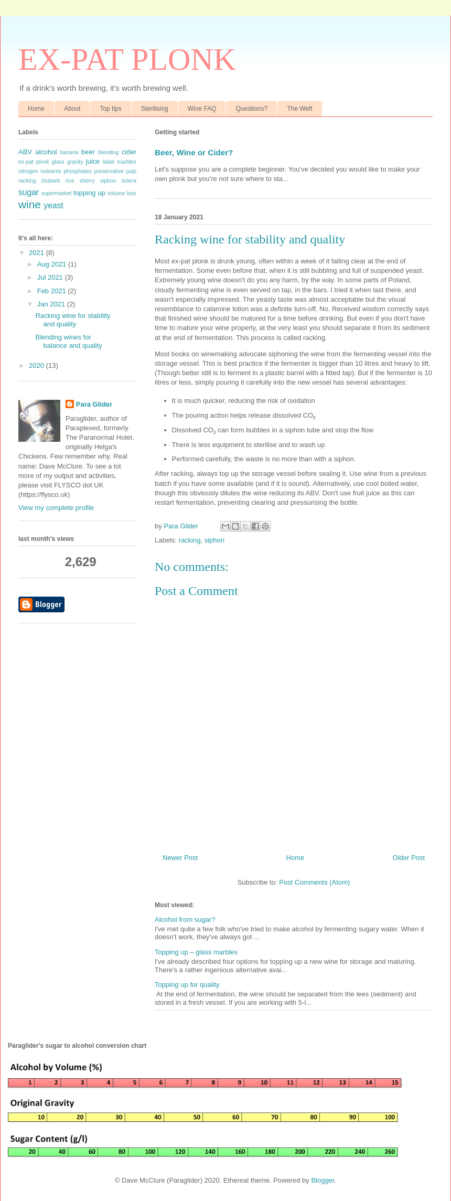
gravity (75, 162)
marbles (126, 162)
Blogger (322, 1180)
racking (190, 540)
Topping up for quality (187, 985)
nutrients (50, 171)
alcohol (46, 152)
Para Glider (94, 404)
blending (108, 152)
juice (93, 161)
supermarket (56, 193)
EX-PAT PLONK (127, 59)
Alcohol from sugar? (185, 919)
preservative (109, 171)
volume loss (122, 193)
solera (129, 181)
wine (29, 204)
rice (70, 181)
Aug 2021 (52, 264)
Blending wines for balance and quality (68, 341)
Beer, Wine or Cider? (194, 152)
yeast (53, 205)
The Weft (299, 108)
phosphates (77, 171)
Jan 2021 (52, 304)
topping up (89, 193)
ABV (25, 152)
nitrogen (28, 171)
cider (129, 152)
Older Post (409, 858)
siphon (214, 540)
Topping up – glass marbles (196, 952)
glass (58, 162)
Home (36, 108)
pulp (131, 171)
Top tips (110, 108)
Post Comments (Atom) (314, 882)
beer (88, 152)
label (108, 162)
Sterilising (154, 108)
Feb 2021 (52, 291)
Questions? (251, 108)
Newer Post (180, 858)
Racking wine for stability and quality (72, 320)
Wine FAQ (202, 108)
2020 (37, 365)
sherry (87, 181)
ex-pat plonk (33, 162)
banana (69, 152)
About (72, 108)
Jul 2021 (51, 277)
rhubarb (50, 181)
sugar (28, 192)
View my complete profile (56, 508)
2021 (37, 253)
